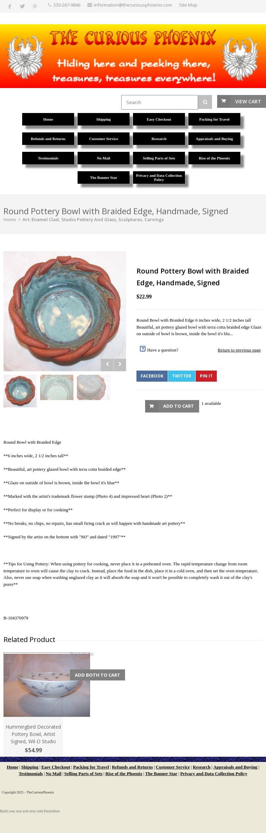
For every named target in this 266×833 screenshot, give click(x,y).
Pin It (206, 376)
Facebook (152, 376)
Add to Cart (178, 406)
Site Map (188, 5)
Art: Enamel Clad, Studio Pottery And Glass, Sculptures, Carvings (93, 219)
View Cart (248, 101)
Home (9, 219)
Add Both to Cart (97, 675)
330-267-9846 (66, 5)
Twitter (181, 376)
